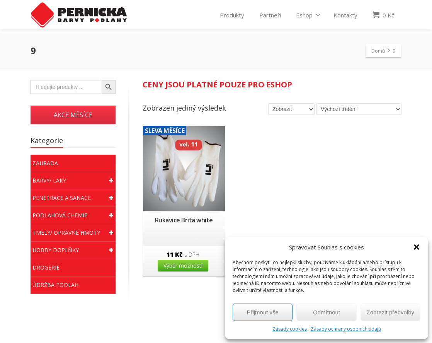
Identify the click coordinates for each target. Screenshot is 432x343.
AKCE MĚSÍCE (73, 115)
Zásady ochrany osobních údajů (346, 329)
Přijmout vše (263, 312)
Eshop (308, 16)
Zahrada (45, 163)
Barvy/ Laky (74, 180)
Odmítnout (326, 312)
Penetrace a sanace (74, 198)
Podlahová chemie (74, 215)
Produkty (232, 16)
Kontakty (345, 16)
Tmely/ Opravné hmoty (74, 232)
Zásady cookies (289, 329)
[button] (416, 247)
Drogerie (46, 267)
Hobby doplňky (74, 250)
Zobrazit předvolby (390, 312)
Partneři (270, 16)
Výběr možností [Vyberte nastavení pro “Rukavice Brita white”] (182, 265)
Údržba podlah (55, 284)
